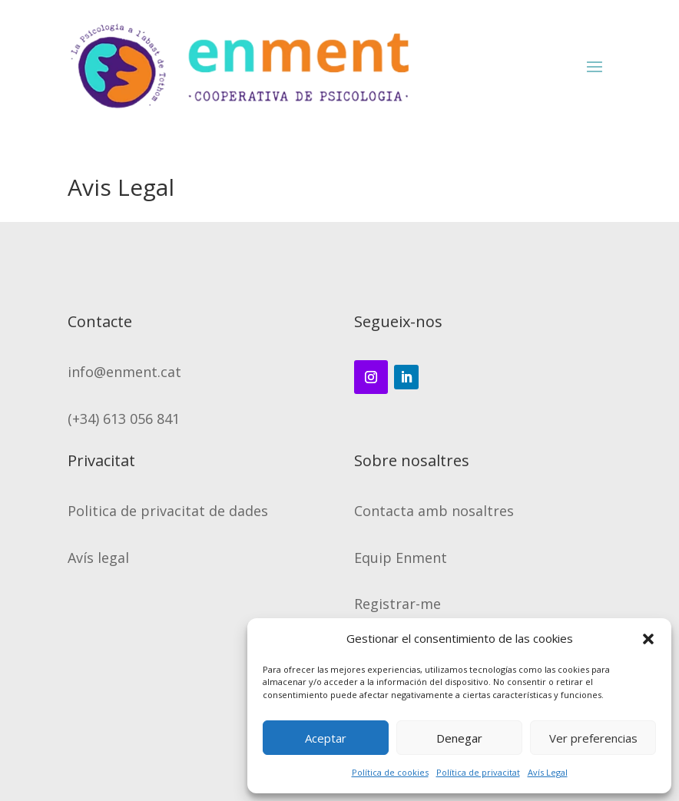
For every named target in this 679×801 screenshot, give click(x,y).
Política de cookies (390, 772)
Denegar (459, 738)
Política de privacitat (478, 772)
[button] (648, 639)
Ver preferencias (593, 738)
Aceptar (325, 738)
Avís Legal (548, 772)
